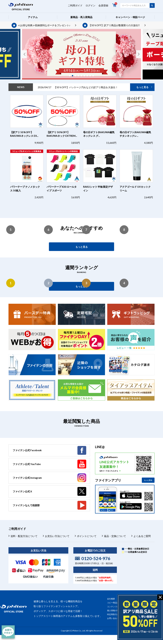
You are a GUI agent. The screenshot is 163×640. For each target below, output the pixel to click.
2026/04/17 (78, 87)
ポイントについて (86, 536)
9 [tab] (94, 75)
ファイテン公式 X (22, 491)
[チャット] (8, 631)
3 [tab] (77, 75)
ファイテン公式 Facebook (27, 450)
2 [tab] (74, 75)
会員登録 (103, 5)
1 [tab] (71, 75)
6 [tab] (85, 75)
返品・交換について (115, 536)
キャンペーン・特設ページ (130, 17)
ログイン (90, 5)
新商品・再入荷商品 (81, 17)
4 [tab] (80, 75)
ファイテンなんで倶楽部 (26, 505)
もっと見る (142, 87)
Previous (24, 54)
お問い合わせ (113, 618)
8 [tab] (91, 75)
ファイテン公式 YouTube (27, 464)
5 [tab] (82, 75)
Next (138, 54)
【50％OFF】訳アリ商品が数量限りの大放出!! (114, 25)
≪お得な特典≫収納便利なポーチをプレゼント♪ (44, 25)
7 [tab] (88, 75)
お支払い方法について (57, 536)
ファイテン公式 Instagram (27, 477)
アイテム (33, 17)
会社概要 (111, 599)
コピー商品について (116, 602)
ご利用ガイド (75, 5)
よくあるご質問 (142, 536)
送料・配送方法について (24, 536)
